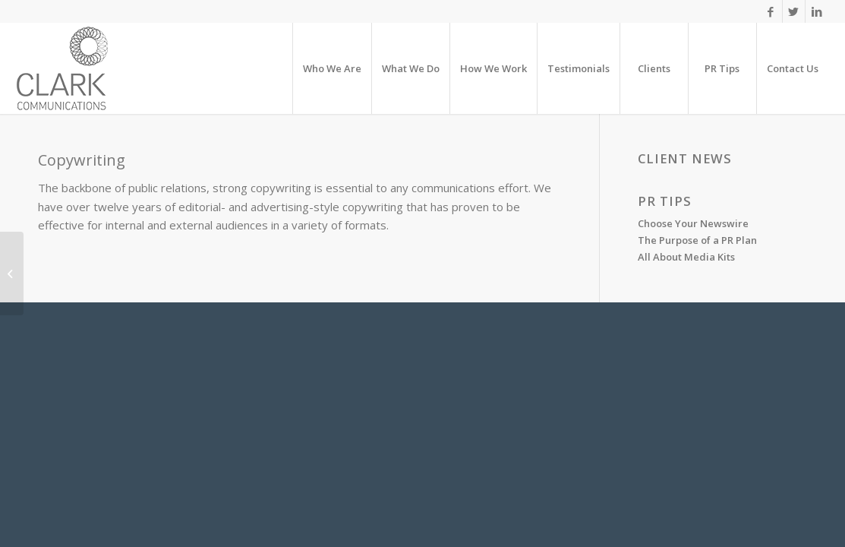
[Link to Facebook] (771, 11)
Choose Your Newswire (693, 223)
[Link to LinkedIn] (817, 11)
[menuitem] (331, 68)
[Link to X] (794, 11)
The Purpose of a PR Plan (697, 240)
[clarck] (62, 68)
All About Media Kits (686, 257)
